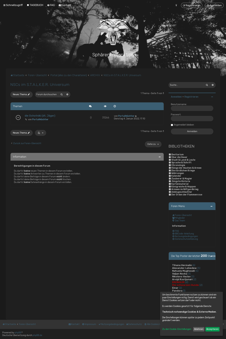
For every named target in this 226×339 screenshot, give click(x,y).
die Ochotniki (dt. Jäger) (40, 115)
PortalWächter (40, 119)
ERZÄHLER (178, 282)
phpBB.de (37, 335)
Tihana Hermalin (182, 265)
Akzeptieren (212, 329)
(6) (194, 265)
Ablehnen (198, 329)
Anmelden (176, 96)
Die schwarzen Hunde (185, 285)
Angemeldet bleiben (184, 124)
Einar (175, 287)
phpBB (18, 332)
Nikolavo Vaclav (181, 276)
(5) (198, 268)
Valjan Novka (179, 273)
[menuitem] (35, 5)
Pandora (177, 290)
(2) (194, 279)
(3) (192, 276)
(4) (189, 273)
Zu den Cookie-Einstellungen (176, 329)
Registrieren (191, 96)
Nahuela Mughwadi (183, 270)
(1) (184, 290)
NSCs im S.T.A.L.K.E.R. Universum (39, 84)
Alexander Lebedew (184, 268)
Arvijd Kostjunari (182, 279)
